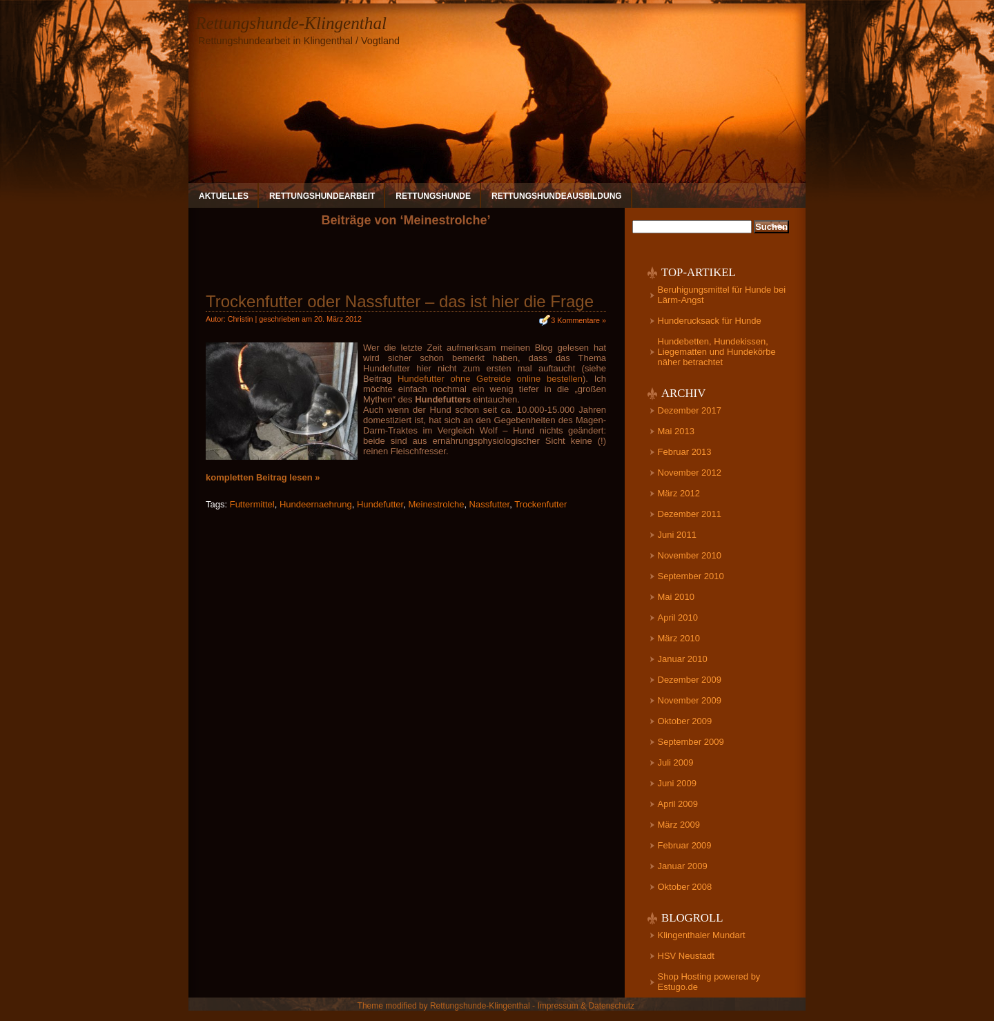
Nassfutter (489, 504)
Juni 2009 (677, 783)
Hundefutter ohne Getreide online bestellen (490, 378)
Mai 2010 (676, 597)
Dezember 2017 (690, 410)
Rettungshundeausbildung (556, 196)
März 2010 (679, 638)
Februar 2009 (685, 845)
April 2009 (678, 804)
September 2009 (691, 742)
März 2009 (679, 824)
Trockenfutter (540, 504)
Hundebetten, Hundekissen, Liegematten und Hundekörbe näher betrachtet (717, 351)
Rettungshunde (433, 196)
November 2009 (690, 700)
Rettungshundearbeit (322, 196)
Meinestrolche (436, 504)
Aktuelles (223, 196)
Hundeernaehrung (316, 504)
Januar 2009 (683, 866)
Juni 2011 (677, 534)
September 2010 (691, 576)
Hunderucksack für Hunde (709, 320)
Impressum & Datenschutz (585, 1006)
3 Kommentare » (578, 320)
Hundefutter (380, 504)
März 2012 (679, 493)
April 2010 (678, 617)
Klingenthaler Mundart (702, 935)
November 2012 (690, 472)
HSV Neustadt (686, 956)
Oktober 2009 (685, 721)
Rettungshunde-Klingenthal (291, 23)
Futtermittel (252, 504)
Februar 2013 (685, 452)
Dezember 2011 (690, 514)
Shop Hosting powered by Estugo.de (709, 981)
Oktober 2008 (685, 887)
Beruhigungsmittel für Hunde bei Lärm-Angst (722, 294)
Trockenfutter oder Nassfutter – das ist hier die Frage (400, 301)
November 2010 (690, 555)
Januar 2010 (683, 659)
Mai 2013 (676, 431)
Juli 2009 (676, 762)
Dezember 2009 (690, 679)
